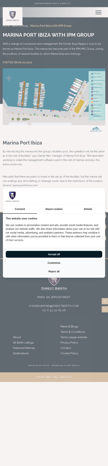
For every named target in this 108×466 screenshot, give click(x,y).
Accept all (54, 254)
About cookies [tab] (54, 209)
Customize (54, 262)
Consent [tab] (20, 209)
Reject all (54, 271)
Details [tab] (88, 209)
